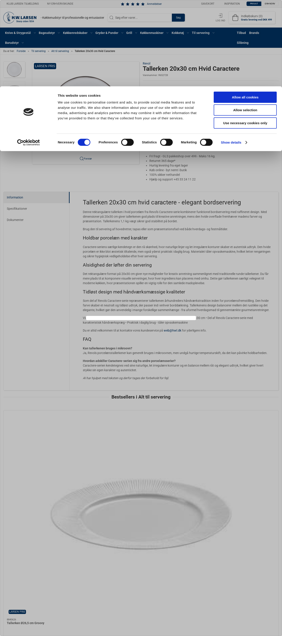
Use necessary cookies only (245, 37)
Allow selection (245, 24)
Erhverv (150, 330)
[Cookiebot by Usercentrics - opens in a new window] (28, 56)
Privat (130, 330)
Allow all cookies (245, 11)
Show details (231, 56)
